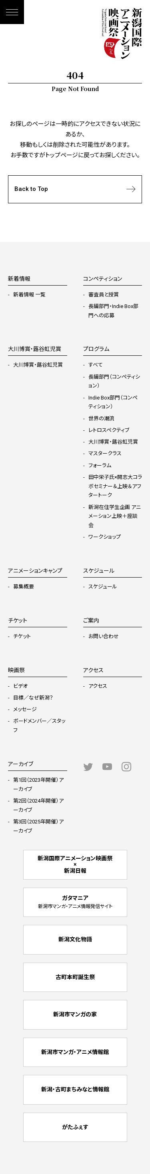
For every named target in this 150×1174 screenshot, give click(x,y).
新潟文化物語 (75, 939)
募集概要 (23, 587)
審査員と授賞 (103, 295)
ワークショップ (104, 537)
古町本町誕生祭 (75, 977)
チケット (22, 636)
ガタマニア (75, 902)
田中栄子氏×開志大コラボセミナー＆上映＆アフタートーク (115, 486)
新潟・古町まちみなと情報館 (75, 1089)
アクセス (97, 686)
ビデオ (20, 686)
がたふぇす (75, 1127)
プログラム (96, 349)
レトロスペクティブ (108, 430)
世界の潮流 (101, 419)
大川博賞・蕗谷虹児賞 (38, 365)
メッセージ (25, 709)
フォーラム (99, 465)
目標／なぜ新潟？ (33, 698)
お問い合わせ (103, 636)
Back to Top (75, 189)
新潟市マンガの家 (75, 1014)
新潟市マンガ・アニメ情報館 (75, 1052)
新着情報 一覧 (29, 295)
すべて (95, 365)
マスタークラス (105, 453)
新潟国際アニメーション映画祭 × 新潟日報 (75, 864)
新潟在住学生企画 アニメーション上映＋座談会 (114, 516)
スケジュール (102, 587)
